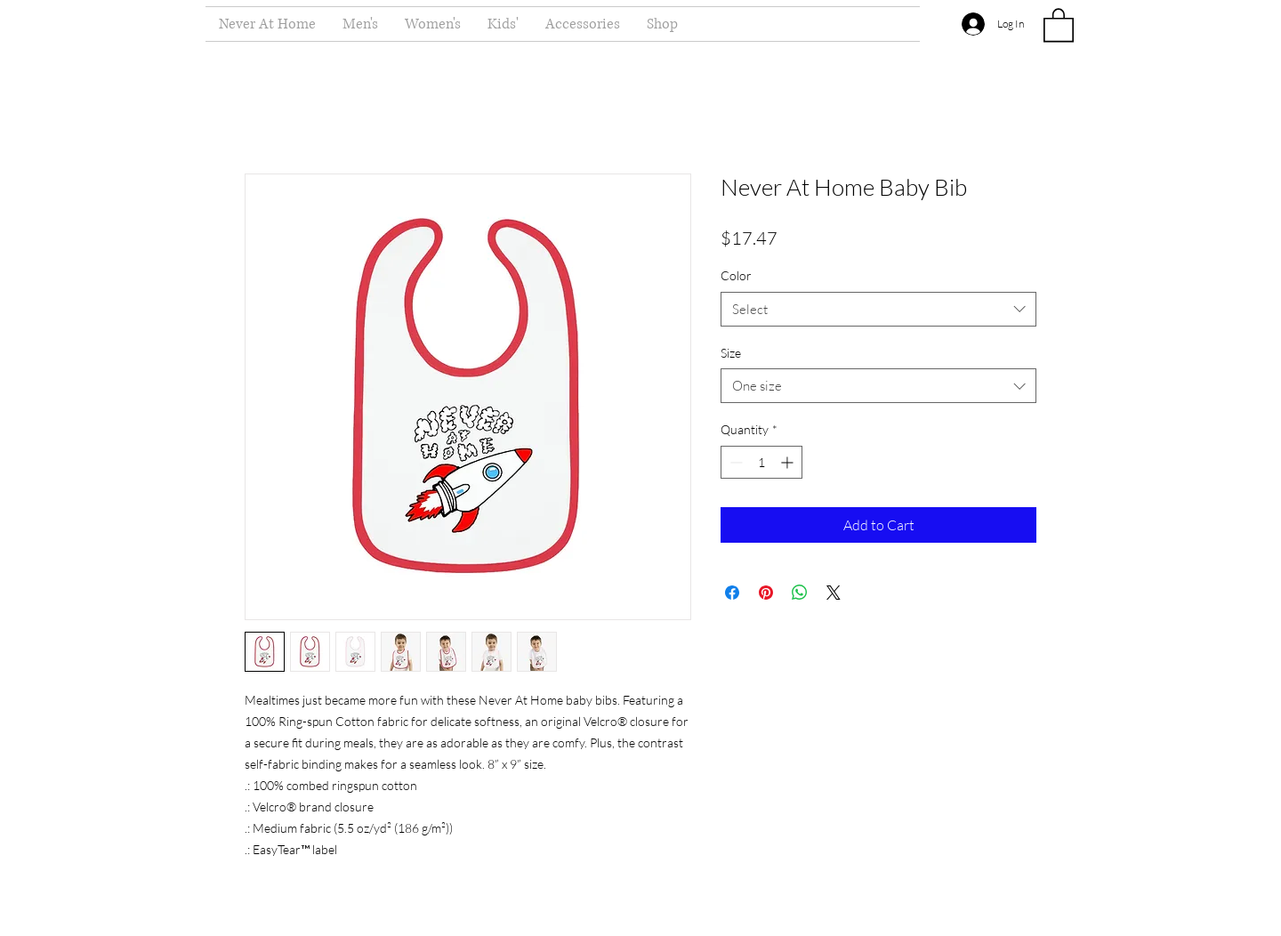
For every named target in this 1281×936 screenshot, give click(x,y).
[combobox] (878, 309)
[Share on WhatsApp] (799, 592)
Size (731, 352)
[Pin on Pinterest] (766, 592)
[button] (1058, 24)
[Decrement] (734, 462)
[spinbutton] (761, 462)
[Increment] (788, 462)
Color (736, 275)
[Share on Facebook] (732, 592)
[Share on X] (833, 592)
